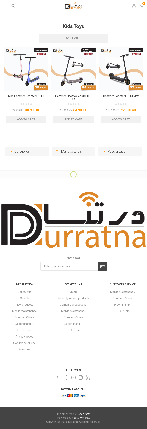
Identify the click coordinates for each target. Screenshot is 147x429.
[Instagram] (81, 378)
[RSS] (88, 378)
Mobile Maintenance (24, 311)
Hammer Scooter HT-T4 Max (121, 96)
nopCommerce (81, 417)
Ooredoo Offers (24, 317)
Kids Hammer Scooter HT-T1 (26, 96)
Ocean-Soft (83, 413)
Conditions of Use (24, 343)
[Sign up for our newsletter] (69, 266)
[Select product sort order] (73, 38)
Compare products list (73, 304)
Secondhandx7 (24, 324)
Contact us (24, 292)
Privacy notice (24, 336)
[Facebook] (66, 378)
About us (24, 349)
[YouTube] (73, 378)
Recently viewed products (73, 298)
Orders (73, 292)
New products (24, 304)
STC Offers (24, 330)
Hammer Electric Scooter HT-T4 (73, 97)
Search (24, 298)
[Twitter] (59, 378)
